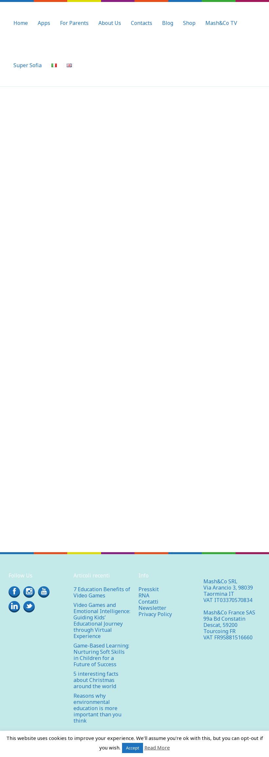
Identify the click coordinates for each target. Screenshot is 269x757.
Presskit (148, 583)
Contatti (148, 595)
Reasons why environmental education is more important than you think (97, 702)
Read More (157, 747)
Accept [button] (132, 748)
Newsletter (152, 601)
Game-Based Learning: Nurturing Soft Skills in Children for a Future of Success (101, 649)
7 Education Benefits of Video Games (101, 586)
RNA (143, 589)
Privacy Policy (155, 607)
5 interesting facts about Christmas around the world (95, 674)
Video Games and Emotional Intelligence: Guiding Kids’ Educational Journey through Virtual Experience (101, 614)
